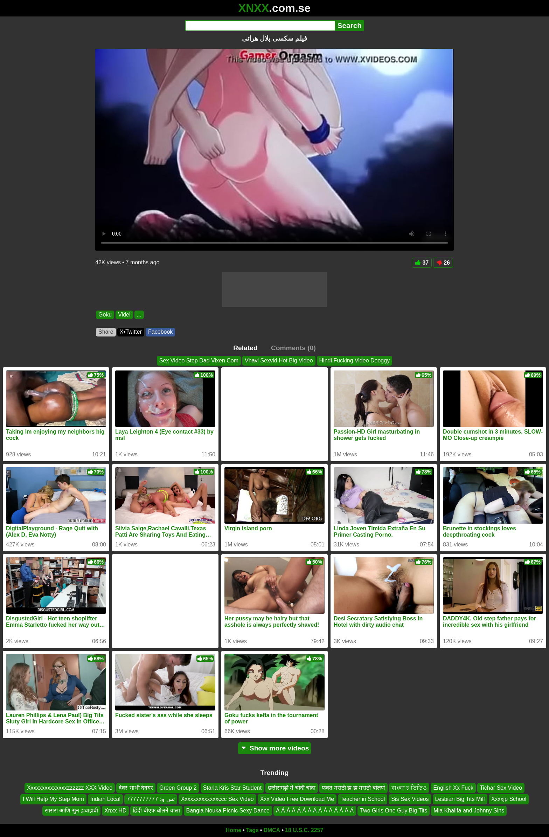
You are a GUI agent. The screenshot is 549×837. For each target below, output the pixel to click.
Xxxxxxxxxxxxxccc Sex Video (217, 799)
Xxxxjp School (509, 799)
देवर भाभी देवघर (136, 788)
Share (105, 332)
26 (443, 263)
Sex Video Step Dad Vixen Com (198, 360)
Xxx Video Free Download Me (297, 799)
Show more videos (274, 748)
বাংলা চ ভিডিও (409, 788)
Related (245, 348)
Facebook (160, 332)
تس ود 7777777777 (151, 799)
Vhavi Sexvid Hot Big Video (279, 360)
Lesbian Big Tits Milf (460, 799)
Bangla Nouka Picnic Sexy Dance (228, 811)
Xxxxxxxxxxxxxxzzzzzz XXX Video (69, 788)
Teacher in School (362, 799)
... (139, 315)
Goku (105, 315)
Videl (124, 315)
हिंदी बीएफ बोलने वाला (156, 811)
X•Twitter (131, 332)
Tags (252, 830)
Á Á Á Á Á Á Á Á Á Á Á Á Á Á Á (315, 811)
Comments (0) (293, 348)
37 (422, 263)
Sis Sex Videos (410, 799)
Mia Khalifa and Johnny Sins (468, 811)
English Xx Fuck (453, 788)
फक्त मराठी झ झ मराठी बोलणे (353, 788)
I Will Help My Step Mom (53, 799)
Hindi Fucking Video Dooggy (354, 360)
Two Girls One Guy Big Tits (393, 811)
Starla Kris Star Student (232, 788)
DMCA (271, 830)
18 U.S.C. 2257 (304, 830)
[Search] (260, 25)
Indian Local (105, 799)
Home (233, 830)
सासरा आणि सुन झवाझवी (71, 811)
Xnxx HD (115, 811)
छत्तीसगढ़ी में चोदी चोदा (291, 788)
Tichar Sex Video (501, 788)
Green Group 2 (178, 788)
